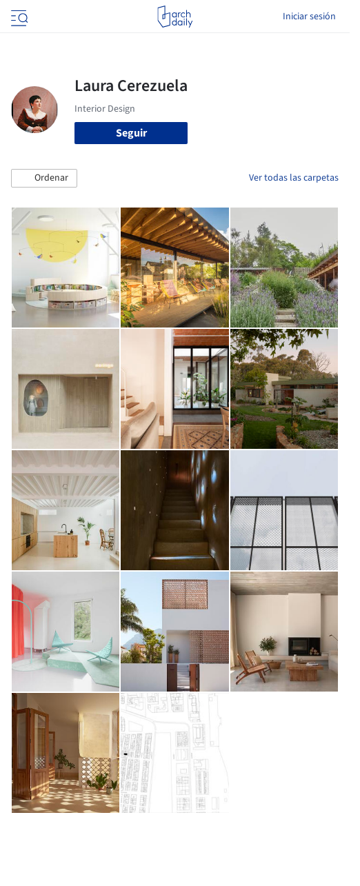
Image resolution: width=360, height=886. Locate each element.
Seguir (131, 133)
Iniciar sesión (309, 16)
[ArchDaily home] (174, 17)
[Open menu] (18, 16)
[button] (44, 178)
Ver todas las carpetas (294, 178)
